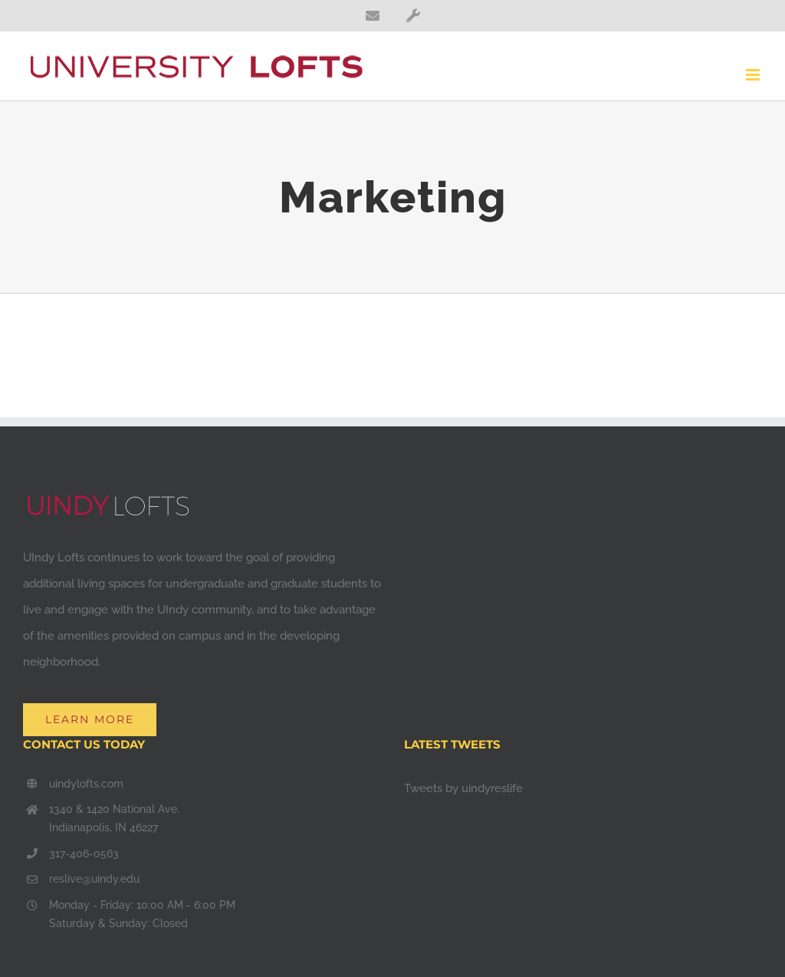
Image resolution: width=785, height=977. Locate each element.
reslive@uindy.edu (94, 879)
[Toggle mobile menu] (754, 75)
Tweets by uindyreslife (463, 788)
